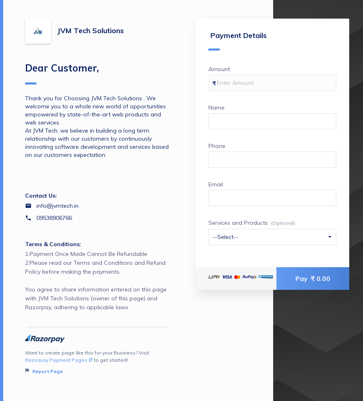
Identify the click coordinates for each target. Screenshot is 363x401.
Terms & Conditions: (53, 244)
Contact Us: (41, 195)
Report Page (44, 371)
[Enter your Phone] (272, 160)
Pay (312, 278)
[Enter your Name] (272, 121)
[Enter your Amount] (272, 83)
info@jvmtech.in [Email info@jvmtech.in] (57, 205)
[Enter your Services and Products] (272, 237)
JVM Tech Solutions (90, 30)
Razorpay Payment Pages (59, 360)
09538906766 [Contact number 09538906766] (54, 218)
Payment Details (237, 41)
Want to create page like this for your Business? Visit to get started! (98, 362)
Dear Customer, (62, 73)
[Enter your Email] (272, 198)
